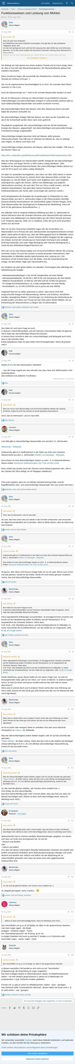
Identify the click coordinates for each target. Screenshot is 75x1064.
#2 (73, 324)
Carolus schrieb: (9, 551)
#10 (72, 709)
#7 (73, 546)
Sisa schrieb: (8, 405)
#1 (73, 32)
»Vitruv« (18, 730)
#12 (72, 820)
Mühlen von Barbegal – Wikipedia (49, 455)
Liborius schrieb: (9, 960)
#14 (72, 912)
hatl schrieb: (7, 37)
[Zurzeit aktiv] (6, 26)
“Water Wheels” (8, 741)
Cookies (28, 1040)
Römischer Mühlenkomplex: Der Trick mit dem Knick (36, 463)
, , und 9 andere (22, 307)
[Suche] (71, 3)
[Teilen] (69, 32)
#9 (73, 652)
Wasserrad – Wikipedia (11, 447)
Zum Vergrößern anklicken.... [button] (38, 58)
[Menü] (4, 3)
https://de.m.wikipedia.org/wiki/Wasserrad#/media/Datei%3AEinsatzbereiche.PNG (36, 155)
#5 (73, 437)
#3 (73, 361)
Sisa (4, 17)
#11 (72, 768)
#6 (73, 506)
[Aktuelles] (66, 3)
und (10, 582)
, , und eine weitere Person (20, 489)
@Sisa (10, 365)
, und (15, 530)
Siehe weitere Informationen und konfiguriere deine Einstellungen (29, 1047)
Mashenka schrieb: (10, 657)
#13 (72, 877)
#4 (73, 400)
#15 (72, 955)
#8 (73, 599)
